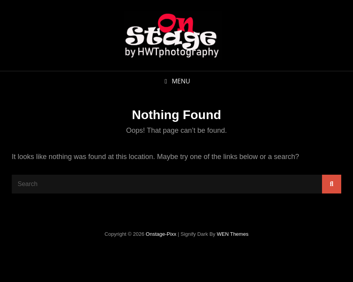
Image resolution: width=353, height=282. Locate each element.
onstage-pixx (161, 234)
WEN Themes (233, 234)
